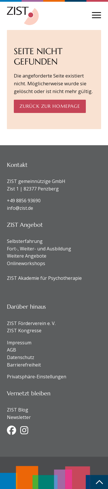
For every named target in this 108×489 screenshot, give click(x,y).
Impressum (19, 342)
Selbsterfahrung (25, 241)
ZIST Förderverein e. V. (31, 323)
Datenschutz (20, 357)
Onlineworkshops (26, 263)
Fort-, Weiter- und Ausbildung (39, 249)
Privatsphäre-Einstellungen (36, 376)
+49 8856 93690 (24, 200)
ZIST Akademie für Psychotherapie (44, 278)
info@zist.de (20, 208)
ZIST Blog (17, 410)
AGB (11, 350)
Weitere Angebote (26, 256)
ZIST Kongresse (24, 330)
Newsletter (19, 417)
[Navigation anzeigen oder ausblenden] (96, 15)
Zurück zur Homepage (50, 106)
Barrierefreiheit (24, 365)
